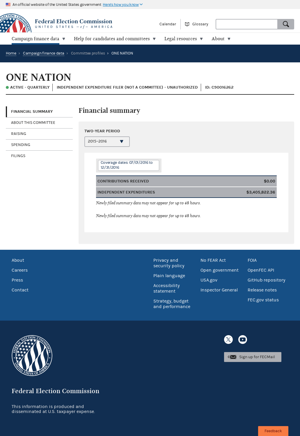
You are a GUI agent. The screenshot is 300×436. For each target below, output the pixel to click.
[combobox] (247, 24)
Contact (20, 290)
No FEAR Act (213, 260)
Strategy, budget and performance (171, 303)
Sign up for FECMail (257, 357)
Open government (219, 270)
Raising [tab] (18, 133)
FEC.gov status (263, 300)
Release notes (262, 290)
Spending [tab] (20, 145)
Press (17, 280)
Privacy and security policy (168, 263)
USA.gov (208, 280)
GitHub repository (266, 280)
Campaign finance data (43, 53)
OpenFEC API (261, 270)
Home (11, 53)
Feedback (273, 431)
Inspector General (219, 290)
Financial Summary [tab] (32, 111)
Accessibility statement (166, 288)
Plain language (169, 275)
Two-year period (102, 131)
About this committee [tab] (33, 122)
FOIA (252, 260)
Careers (20, 270)
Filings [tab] (18, 156)
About (18, 260)
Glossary (200, 24)
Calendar (167, 24)
